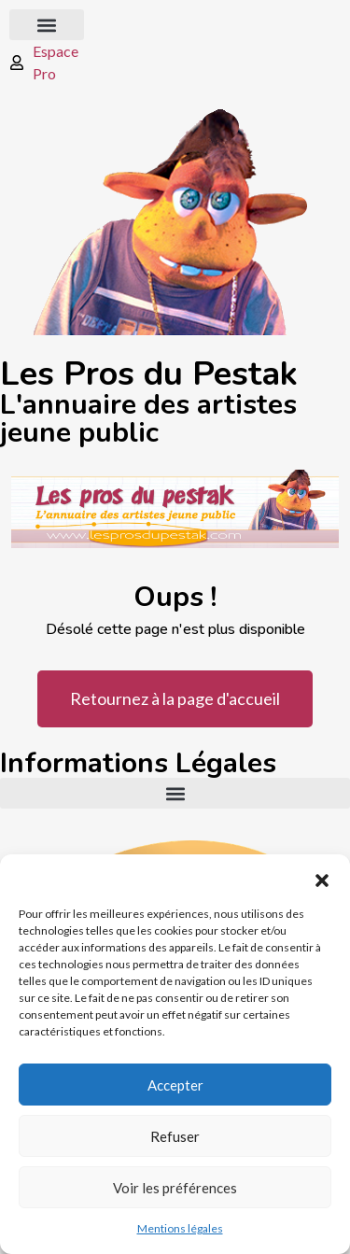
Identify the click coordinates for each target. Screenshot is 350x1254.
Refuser (175, 1136)
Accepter (175, 1085)
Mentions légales (180, 1228)
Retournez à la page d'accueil (175, 698)
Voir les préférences (175, 1187)
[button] (322, 877)
